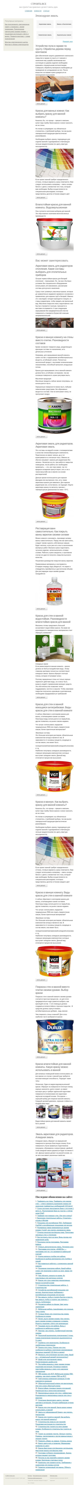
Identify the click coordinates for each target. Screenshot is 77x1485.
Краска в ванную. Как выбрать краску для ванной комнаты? (51, 803)
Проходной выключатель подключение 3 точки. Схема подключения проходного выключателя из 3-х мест (54, 1338)
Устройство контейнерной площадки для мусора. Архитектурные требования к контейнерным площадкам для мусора (51, 1292)
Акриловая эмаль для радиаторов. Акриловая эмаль (54, 445)
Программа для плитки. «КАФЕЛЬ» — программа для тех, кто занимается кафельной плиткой (53, 1251)
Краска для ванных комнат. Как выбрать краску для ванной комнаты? (52, 113)
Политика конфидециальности (35, 1478)
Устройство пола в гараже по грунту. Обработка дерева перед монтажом (53, 48)
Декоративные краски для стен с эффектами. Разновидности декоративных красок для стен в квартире (53, 1395)
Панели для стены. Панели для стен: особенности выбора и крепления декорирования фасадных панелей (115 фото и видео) (53, 1350)
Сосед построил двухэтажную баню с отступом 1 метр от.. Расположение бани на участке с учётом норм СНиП (54, 1211)
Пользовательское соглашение (40, 1475)
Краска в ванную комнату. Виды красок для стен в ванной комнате (53, 894)
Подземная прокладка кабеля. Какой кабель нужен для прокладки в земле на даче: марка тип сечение (53, 1271)
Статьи (46, 11)
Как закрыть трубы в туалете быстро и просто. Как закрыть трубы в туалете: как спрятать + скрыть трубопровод (54, 1299)
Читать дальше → (41, 103)
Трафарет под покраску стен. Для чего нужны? (54, 1216)
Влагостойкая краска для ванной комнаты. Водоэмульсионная (53, 206)
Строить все (38, 3)
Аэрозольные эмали (64, 35)
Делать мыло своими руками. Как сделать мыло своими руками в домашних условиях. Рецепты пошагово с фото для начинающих (52, 1321)
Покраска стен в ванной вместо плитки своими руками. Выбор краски (52, 989)
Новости (37, 11)
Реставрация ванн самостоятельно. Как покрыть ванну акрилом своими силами (52, 531)
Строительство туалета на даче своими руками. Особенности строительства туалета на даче (53, 1429)
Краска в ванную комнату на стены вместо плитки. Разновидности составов (54, 340)
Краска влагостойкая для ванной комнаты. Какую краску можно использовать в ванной (53, 1067)
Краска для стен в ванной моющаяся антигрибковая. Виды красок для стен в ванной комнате (53, 707)
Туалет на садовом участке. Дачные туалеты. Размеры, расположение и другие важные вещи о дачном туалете (53, 1436)
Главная (28, 11)
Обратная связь (53, 1475)
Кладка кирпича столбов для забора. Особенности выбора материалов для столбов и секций (53, 1259)
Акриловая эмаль (45, 24)
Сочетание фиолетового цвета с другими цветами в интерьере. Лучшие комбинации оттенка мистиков (54, 1402)
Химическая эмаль (45, 35)
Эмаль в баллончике (64, 24)
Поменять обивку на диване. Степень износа (55, 1441)
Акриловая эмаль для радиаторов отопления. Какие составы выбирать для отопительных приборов (53, 270)
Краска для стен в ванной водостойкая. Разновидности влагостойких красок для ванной (52, 618)
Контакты (30, 1475)
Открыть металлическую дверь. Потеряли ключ (56, 1247)
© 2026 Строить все (10, 1475)
